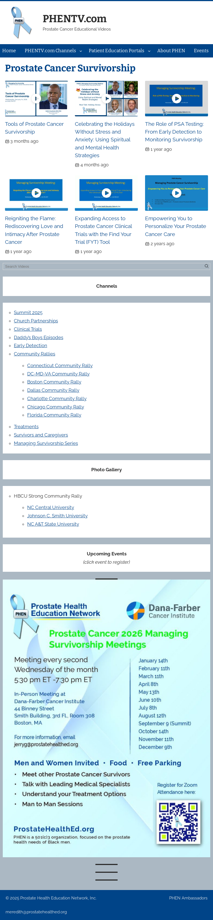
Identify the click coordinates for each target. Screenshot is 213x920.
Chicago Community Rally (55, 407)
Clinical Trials (28, 329)
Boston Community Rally (54, 382)
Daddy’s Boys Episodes (38, 337)
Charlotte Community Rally (57, 398)
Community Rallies (34, 354)
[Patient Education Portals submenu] (149, 50)
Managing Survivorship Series (46, 443)
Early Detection (30, 345)
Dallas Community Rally (53, 390)
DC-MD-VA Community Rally (58, 374)
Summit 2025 (28, 312)
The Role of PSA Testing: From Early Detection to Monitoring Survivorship (174, 132)
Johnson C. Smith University (57, 515)
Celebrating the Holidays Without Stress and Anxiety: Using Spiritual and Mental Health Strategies (105, 140)
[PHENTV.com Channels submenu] (80, 50)
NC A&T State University (53, 524)
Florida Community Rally (54, 415)
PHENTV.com (74, 18)
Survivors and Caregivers (41, 435)
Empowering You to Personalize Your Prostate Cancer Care (175, 226)
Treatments (26, 426)
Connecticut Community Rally (60, 365)
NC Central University (50, 507)
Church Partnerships (36, 321)
